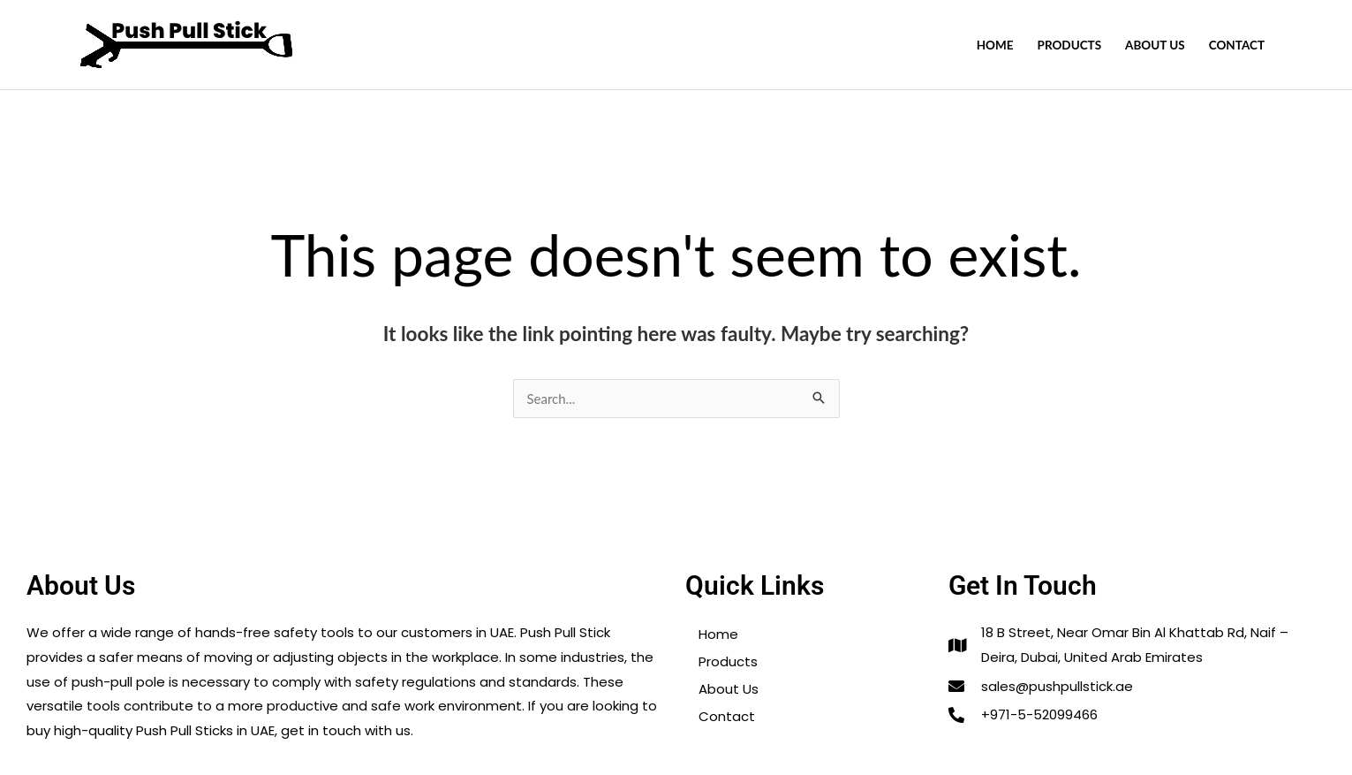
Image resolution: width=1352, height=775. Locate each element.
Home (995, 45)
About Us (1155, 45)
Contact (1237, 45)
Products (1070, 45)
